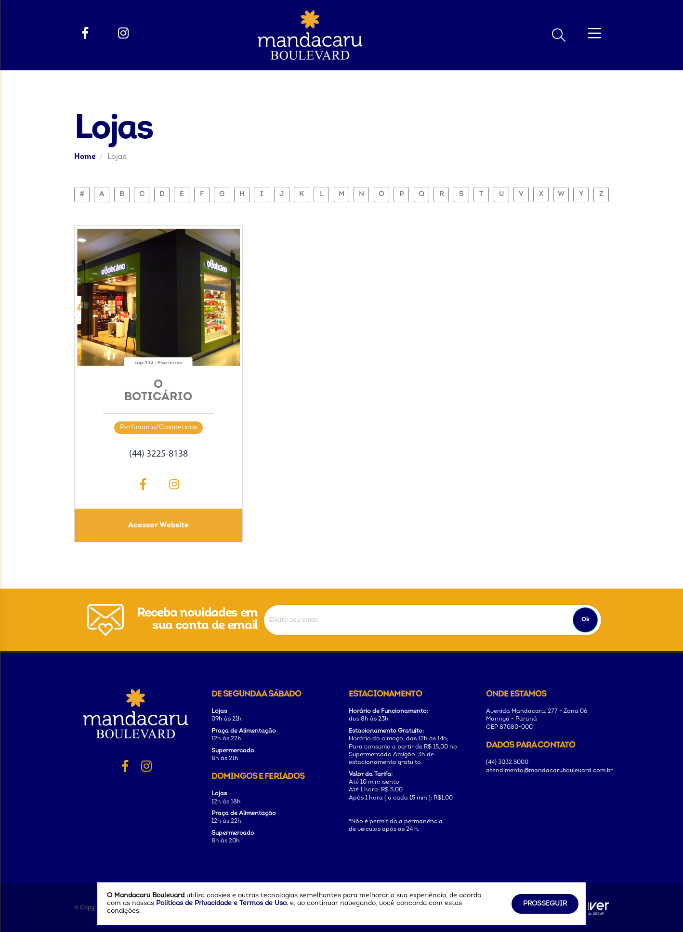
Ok (585, 620)
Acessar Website (158, 525)
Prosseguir (545, 903)
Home (85, 157)
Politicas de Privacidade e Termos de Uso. (222, 903)
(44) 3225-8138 (158, 454)
